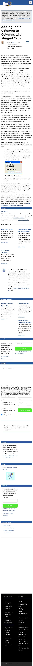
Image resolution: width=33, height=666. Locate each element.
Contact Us (7, 608)
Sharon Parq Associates (18, 218)
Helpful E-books (8, 628)
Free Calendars (7, 533)
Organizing (21, 632)
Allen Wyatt (14, 42)
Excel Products (8, 638)
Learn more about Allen (23, 220)
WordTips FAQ (7, 525)
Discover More (4, 242)
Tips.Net (21, 602)
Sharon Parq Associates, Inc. (17, 664)
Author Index (8, 620)
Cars (20, 606)
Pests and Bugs (22, 634)
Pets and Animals (23, 637)
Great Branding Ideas (9, 530)
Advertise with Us (9, 612)
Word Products (8, 645)
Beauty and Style (23, 604)
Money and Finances (23, 630)
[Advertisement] (10, 565)
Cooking (21, 611)
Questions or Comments (9, 528)
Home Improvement (23, 627)
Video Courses (8, 634)
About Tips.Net (8, 606)
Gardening (21, 622)
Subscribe (23, 348)
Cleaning (21, 609)
